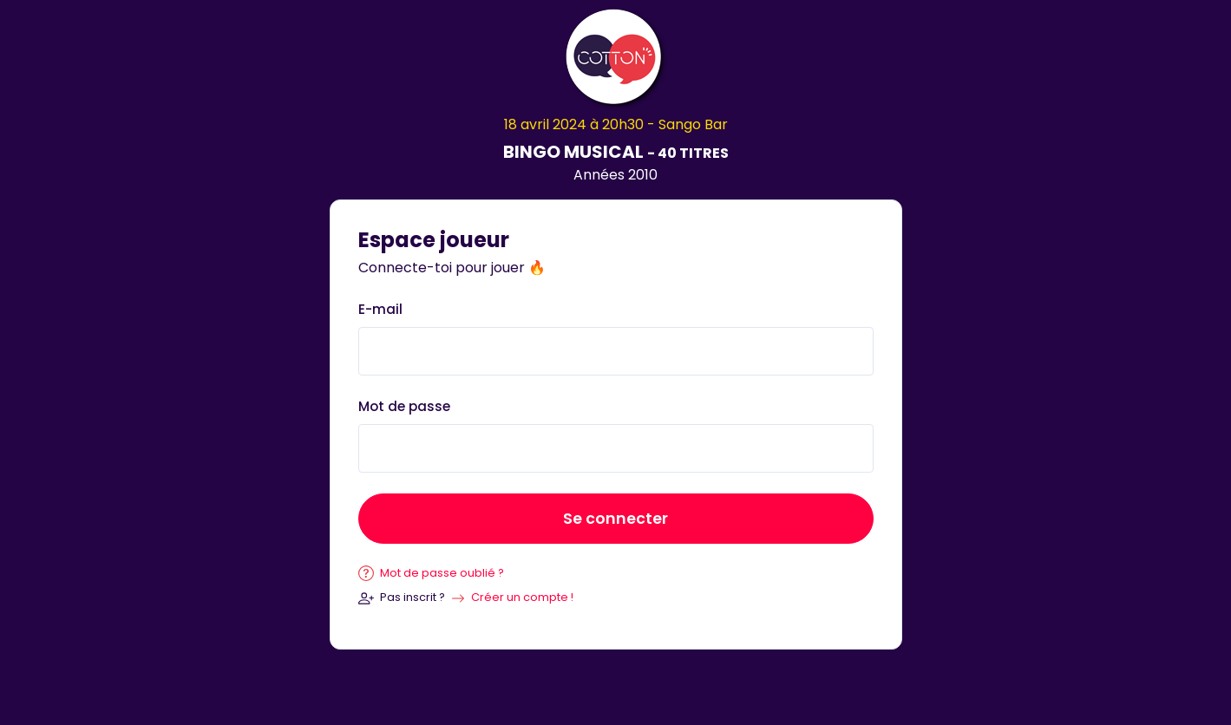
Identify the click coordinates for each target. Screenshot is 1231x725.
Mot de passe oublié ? (431, 572)
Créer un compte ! (522, 597)
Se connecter (615, 518)
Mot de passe (404, 406)
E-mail (380, 309)
